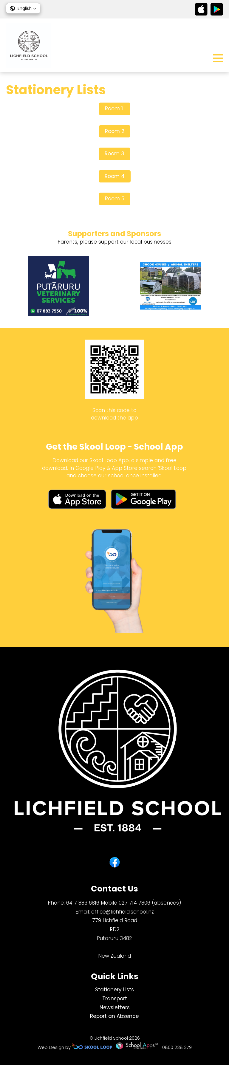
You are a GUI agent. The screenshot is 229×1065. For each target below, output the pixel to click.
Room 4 (115, 176)
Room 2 (114, 131)
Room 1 (114, 108)
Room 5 (114, 198)
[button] (23, 8)
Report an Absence (114, 1016)
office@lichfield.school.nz (122, 911)
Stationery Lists (114, 989)
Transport (114, 998)
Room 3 (114, 153)
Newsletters (115, 1007)
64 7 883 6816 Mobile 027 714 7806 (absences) (123, 902)
